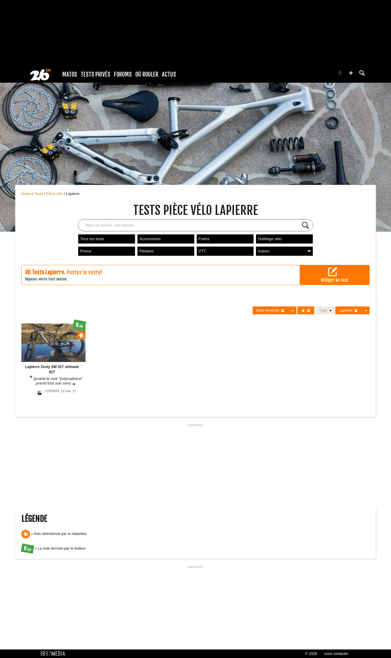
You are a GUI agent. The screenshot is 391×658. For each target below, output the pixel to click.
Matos (69, 74)
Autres (284, 251)
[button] (351, 73)
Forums (123, 74)
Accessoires (150, 239)
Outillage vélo (270, 239)
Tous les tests (92, 239)
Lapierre (72, 194)
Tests (39, 194)
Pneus (85, 251)
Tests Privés (95, 74)
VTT (202, 251)
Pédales (146, 251)
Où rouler (146, 74)
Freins (204, 239)
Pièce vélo (55, 194)
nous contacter (336, 654)
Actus (169, 74)
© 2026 (311, 654)
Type (326, 310)
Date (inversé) (270, 310)
